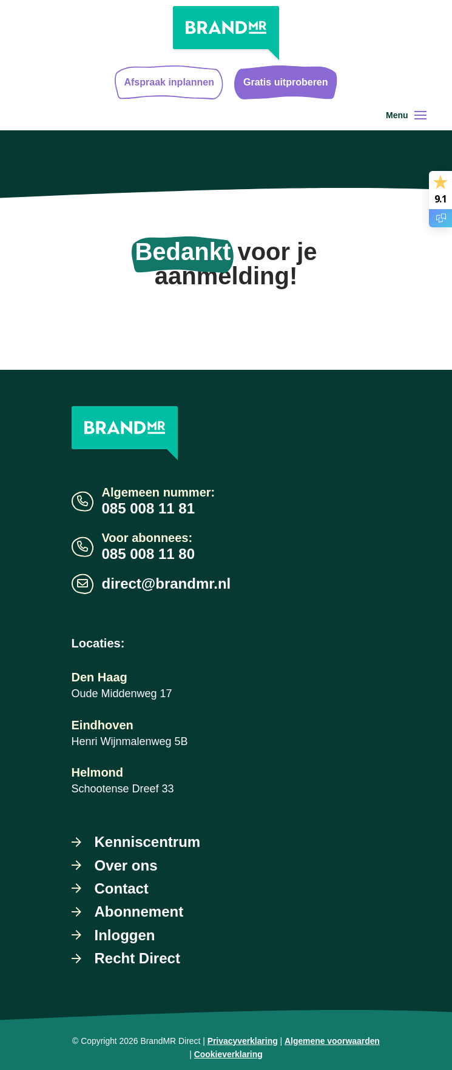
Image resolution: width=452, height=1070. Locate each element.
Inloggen (125, 935)
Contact (122, 888)
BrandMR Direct (170, 1041)
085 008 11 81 (148, 508)
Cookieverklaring (228, 1054)
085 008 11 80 (148, 554)
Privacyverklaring (242, 1041)
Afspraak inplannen (169, 82)
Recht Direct (137, 958)
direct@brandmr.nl (166, 583)
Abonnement (139, 911)
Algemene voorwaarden (332, 1041)
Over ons (126, 865)
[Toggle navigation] (420, 115)
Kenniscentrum (148, 842)
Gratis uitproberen (285, 82)
